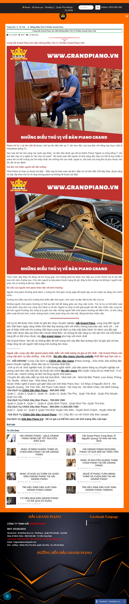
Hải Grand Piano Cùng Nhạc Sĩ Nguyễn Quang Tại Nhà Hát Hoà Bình (99, 438)
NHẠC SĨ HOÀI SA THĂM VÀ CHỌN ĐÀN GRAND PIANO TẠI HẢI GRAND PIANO (39, 476)
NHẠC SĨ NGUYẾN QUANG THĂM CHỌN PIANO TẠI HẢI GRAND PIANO (99, 463)
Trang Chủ (11, 27)
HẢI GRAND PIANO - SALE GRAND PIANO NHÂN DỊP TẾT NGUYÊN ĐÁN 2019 (39, 438)
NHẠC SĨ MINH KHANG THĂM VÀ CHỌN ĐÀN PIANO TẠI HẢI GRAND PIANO (39, 452)
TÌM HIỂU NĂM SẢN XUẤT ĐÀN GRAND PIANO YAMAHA (99, 488)
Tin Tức (22, 27)
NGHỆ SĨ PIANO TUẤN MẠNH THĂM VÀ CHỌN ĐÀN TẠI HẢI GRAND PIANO (99, 476)
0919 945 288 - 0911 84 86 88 (29, 539)
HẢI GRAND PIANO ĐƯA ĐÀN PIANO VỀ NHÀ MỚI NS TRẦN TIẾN (98, 450)
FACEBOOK (95, 523)
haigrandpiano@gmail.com (25, 542)
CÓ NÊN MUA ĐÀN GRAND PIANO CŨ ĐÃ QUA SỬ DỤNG (39, 499)
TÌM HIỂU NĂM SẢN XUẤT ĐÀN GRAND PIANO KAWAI (39, 488)
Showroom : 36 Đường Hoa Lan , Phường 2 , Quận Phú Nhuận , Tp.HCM (37, 533)
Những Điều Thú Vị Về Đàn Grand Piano (46, 27)
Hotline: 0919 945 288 (111, 7)
